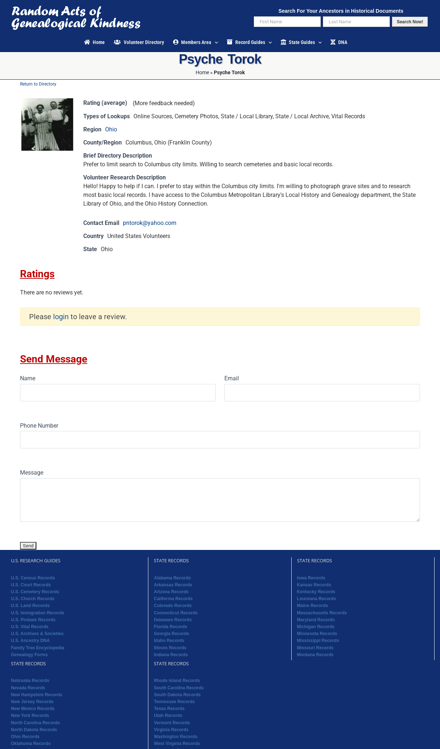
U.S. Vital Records (29, 626)
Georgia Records (171, 633)
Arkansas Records (173, 584)
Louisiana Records (316, 598)
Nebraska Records (30, 680)
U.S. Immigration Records (37, 612)
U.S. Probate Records (33, 619)
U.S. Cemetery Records (35, 591)
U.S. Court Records (31, 584)
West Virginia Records (177, 743)
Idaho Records (169, 640)
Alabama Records (172, 577)
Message (31, 472)
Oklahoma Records (31, 743)
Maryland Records (316, 619)
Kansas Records (314, 584)
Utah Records (168, 715)
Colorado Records (173, 605)
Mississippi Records (318, 640)
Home (202, 72)
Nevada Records (28, 687)
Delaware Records (173, 619)
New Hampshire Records (36, 694)
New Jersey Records (32, 701)
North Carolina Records (35, 722)
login (61, 316)
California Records (173, 598)
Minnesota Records (317, 633)
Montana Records (315, 654)
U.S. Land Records (30, 605)
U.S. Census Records (33, 577)
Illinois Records (170, 647)
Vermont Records (172, 722)
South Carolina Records (179, 687)
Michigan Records (316, 626)
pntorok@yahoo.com (149, 222)
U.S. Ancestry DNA (30, 640)
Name (27, 378)
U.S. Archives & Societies (37, 633)
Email (231, 378)
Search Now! (410, 21)
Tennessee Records (174, 701)
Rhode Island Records (177, 680)
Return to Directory (38, 84)
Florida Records (170, 626)
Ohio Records (25, 736)
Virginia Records (171, 729)
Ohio (111, 129)
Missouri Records (315, 647)
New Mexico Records (33, 708)
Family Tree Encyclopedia (37, 647)
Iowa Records (311, 577)
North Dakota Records (34, 729)
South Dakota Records (177, 694)
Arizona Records (171, 591)
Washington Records (175, 736)
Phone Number (39, 425)
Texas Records (169, 708)
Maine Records (312, 605)
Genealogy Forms (29, 654)
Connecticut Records (176, 612)
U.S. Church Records (33, 598)
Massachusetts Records (322, 612)
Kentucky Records (316, 591)
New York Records (30, 715)
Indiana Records (171, 654)
